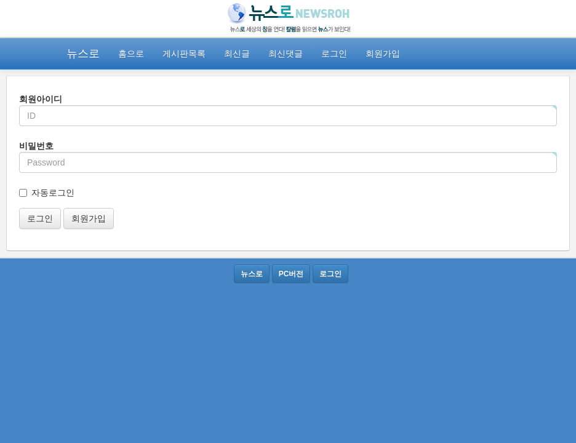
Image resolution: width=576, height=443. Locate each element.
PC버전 (291, 273)
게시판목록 (184, 53)
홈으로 (131, 53)
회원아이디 (40, 99)
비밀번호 (36, 146)
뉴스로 (83, 53)
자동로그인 (52, 193)
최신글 (237, 53)
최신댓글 (285, 53)
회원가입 (383, 53)
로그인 (334, 53)
